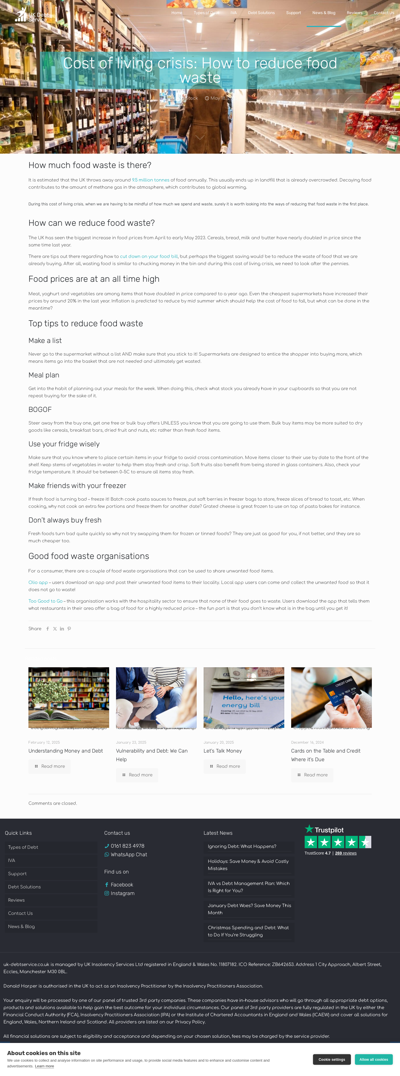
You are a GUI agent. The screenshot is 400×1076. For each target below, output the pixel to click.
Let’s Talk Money (223, 751)
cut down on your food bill (149, 256)
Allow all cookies (374, 1060)
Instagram (123, 893)
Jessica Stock (183, 98)
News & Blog (21, 926)
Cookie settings (332, 1060)
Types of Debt (23, 847)
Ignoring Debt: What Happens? (242, 846)
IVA (11, 860)
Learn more (44, 1066)
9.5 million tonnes (150, 180)
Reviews (16, 900)
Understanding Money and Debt (65, 751)
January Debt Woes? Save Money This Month (249, 909)
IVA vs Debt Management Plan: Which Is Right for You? (249, 887)
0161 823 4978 (127, 846)
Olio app (38, 582)
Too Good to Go (45, 601)
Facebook (122, 885)
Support (17, 873)
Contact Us (20, 913)
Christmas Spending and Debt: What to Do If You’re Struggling (248, 931)
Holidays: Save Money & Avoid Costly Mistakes (248, 865)
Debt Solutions (24, 887)
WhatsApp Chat (129, 854)
